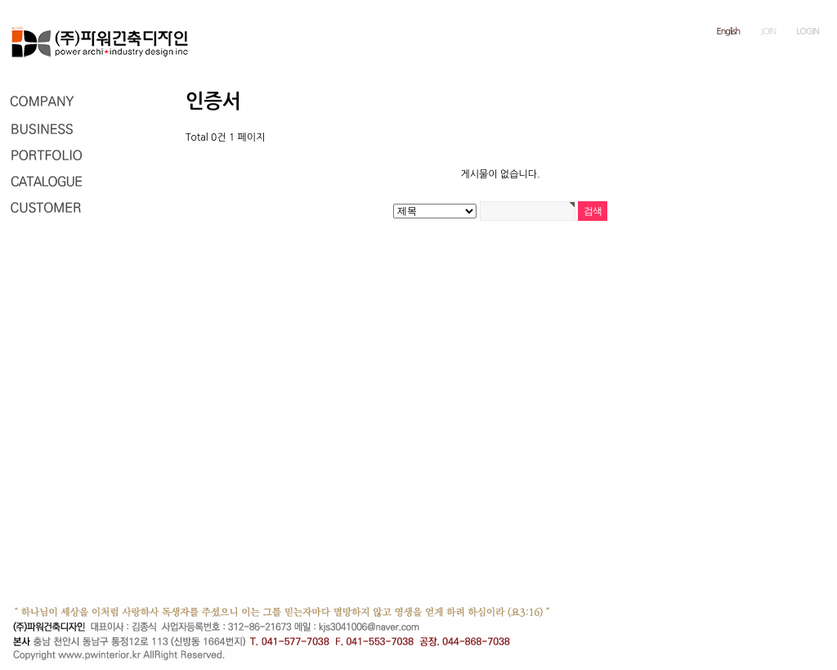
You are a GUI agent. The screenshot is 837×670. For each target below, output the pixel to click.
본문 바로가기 (0, 0)
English (729, 31)
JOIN (768, 31)
